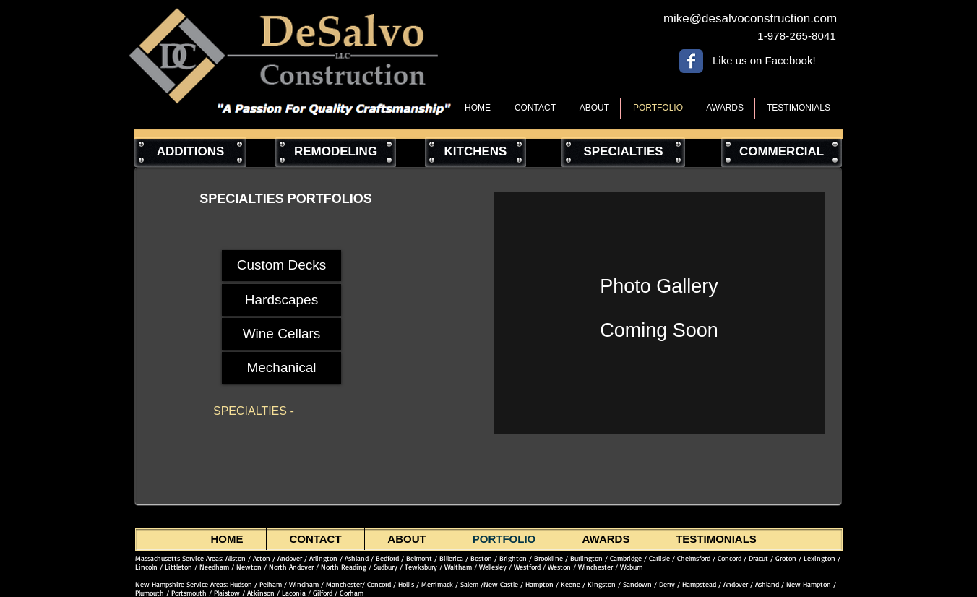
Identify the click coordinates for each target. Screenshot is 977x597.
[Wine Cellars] (281, 334)
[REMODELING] (335, 152)
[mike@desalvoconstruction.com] (750, 19)
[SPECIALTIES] (623, 152)
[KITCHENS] (475, 152)
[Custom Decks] (281, 265)
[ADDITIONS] (190, 152)
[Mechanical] (281, 368)
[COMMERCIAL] (781, 152)
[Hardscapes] (281, 300)
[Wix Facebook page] (691, 61)
